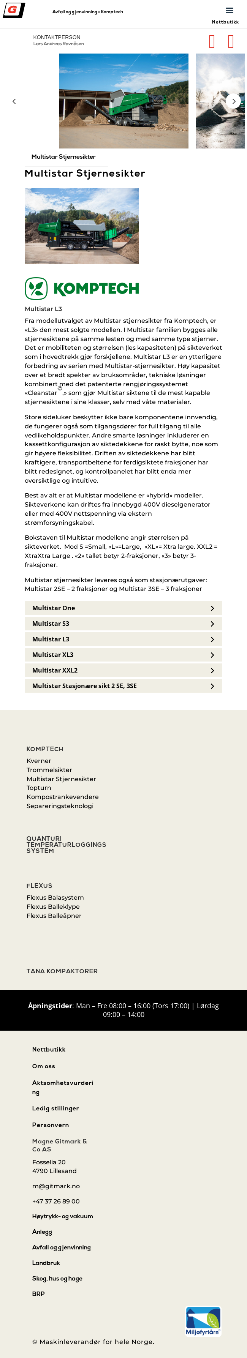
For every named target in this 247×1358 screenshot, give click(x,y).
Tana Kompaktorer (62, 972)
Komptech (112, 12)
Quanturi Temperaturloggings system (67, 845)
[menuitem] (66, 157)
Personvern (50, 1126)
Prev (14, 101)
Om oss (43, 1067)
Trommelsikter (49, 770)
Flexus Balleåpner (54, 915)
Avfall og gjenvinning (74, 12)
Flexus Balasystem (55, 897)
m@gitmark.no (56, 1186)
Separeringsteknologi (60, 806)
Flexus (40, 886)
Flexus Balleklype (53, 906)
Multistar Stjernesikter (61, 779)
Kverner (39, 760)
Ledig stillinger (55, 1109)
